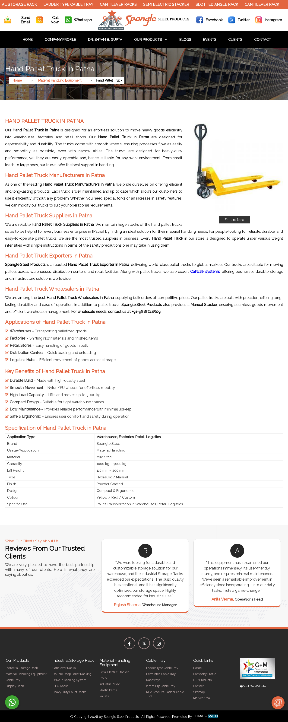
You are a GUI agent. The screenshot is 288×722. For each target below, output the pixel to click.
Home (28, 40)
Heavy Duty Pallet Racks (69, 692)
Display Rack (15, 686)
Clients (235, 40)
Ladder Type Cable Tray (72, 4)
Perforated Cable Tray (161, 674)
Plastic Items (108, 690)
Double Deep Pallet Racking (72, 674)
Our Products (150, 40)
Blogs (185, 40)
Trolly (103, 678)
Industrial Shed (109, 684)
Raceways (153, 680)
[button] (234, 168)
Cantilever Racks (121, 4)
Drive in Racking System (69, 680)
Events (209, 40)
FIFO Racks (60, 686)
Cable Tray (13, 680)
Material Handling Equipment (59, 80)
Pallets (104, 696)
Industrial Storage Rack (22, 668)
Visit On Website (253, 686)
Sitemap (199, 692)
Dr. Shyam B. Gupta (105, 40)
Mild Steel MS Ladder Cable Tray (165, 693)
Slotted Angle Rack (220, 4)
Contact (262, 40)
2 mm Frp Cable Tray (160, 686)
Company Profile (60, 40)
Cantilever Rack (265, 4)
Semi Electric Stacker (169, 4)
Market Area (201, 698)
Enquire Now (234, 220)
